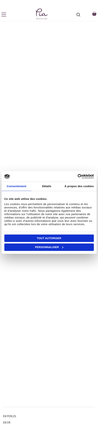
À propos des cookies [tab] (79, 186)
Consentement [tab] (16, 186)
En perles (9, 416)
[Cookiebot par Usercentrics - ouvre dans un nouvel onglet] (77, 176)
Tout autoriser (49, 238)
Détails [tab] (46, 186)
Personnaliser (49, 247)
